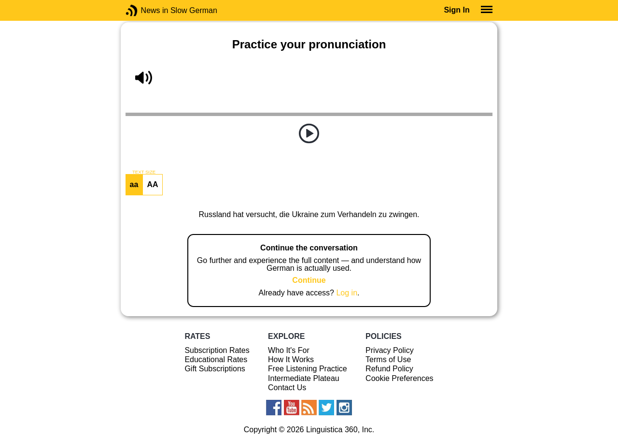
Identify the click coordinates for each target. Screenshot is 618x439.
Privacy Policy (389, 350)
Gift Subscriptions (214, 369)
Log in (346, 293)
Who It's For (288, 350)
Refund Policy (389, 369)
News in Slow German (146, 10)
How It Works (291, 359)
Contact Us (287, 387)
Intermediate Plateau (303, 378)
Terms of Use (388, 359)
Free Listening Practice (307, 369)
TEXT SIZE (143, 172)
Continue (308, 280)
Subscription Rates (216, 350)
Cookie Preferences (399, 378)
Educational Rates (215, 359)
